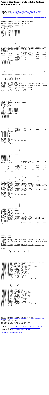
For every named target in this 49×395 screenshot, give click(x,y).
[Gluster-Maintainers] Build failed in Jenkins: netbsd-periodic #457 (27, 11)
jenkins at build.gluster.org (19, 7)
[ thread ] (18, 13)
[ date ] (14, 13)
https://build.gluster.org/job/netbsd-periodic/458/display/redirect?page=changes (24, 17)
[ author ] (28, 13)
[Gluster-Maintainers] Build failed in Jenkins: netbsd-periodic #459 (25, 12)
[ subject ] (23, 13)
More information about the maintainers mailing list (12, 393)
